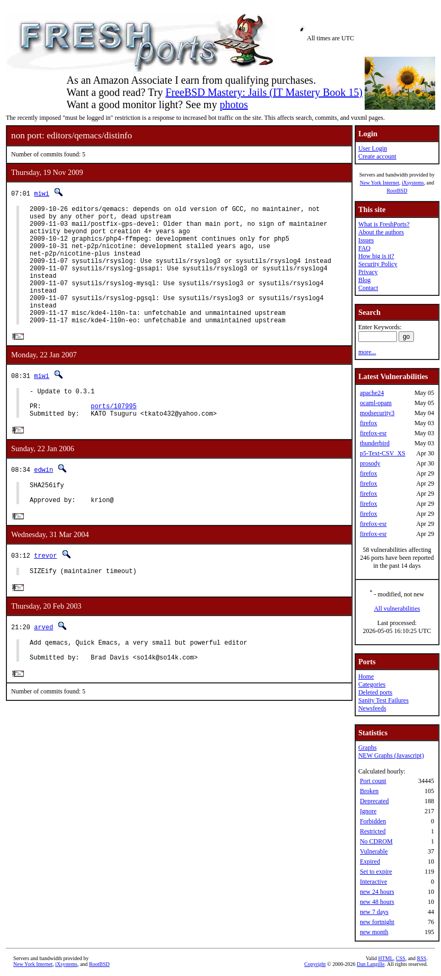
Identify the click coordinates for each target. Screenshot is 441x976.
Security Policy (378, 264)
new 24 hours (377, 891)
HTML (385, 958)
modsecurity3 (377, 413)
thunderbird (375, 443)
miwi (41, 193)
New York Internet (379, 183)
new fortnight (377, 922)
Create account (377, 156)
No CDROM (376, 841)
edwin (43, 501)
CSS (400, 958)
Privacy (368, 272)
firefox (368, 423)
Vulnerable (374, 851)
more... (367, 352)
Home (366, 676)
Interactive (373, 881)
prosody (370, 463)
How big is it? (376, 256)
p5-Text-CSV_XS (382, 453)
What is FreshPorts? (384, 224)
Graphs (367, 747)
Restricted (373, 831)
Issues (366, 240)
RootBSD (396, 191)
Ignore (368, 811)
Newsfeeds (372, 708)
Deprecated (374, 801)
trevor (45, 592)
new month (374, 932)
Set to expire (376, 871)
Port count (373, 781)
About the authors (381, 232)
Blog (364, 280)
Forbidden (373, 821)
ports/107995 (113, 436)
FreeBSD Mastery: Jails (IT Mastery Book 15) (264, 92)
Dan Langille (370, 964)
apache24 (372, 393)
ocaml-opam (376, 403)
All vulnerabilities (397, 608)
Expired (370, 861)
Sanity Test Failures (383, 700)
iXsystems (413, 183)
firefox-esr (373, 433)
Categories (371, 684)
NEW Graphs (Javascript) (391, 755)
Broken (369, 791)
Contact (368, 288)
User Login (372, 148)
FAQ (364, 248)
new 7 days (374, 912)
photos (233, 104)
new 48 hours (377, 901)
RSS (422, 958)
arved (43, 666)
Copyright (315, 964)
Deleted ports (375, 692)
